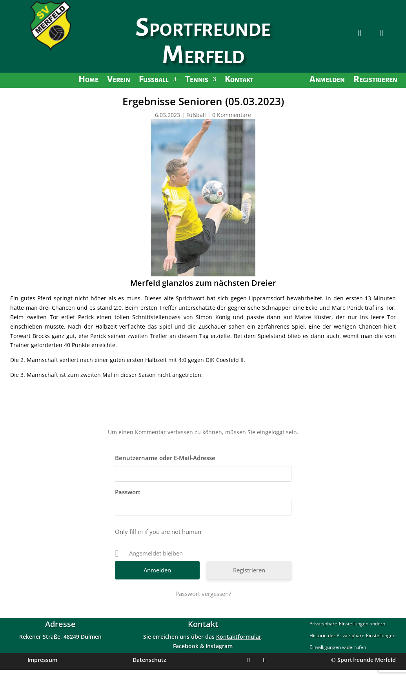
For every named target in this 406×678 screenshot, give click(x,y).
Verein (118, 80)
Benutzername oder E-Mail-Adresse (165, 458)
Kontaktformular (238, 636)
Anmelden (327, 80)
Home (88, 80)
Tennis (196, 80)
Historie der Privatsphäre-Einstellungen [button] (352, 636)
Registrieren (375, 80)
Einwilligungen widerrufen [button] (338, 648)
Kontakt (239, 80)
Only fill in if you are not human (158, 531)
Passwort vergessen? (203, 594)
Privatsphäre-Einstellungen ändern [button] (347, 624)
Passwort (127, 492)
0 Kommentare (231, 115)
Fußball (154, 80)
